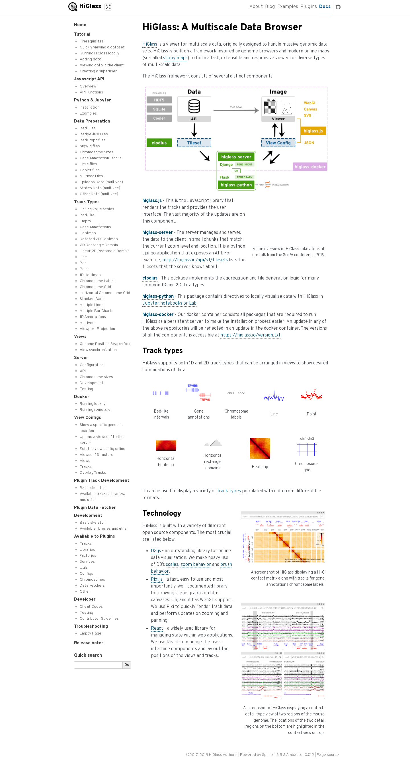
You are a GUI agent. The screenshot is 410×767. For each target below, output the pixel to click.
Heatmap (88, 233)
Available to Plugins (94, 536)
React (157, 628)
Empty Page (90, 633)
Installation (89, 107)
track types (229, 491)
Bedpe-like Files (94, 134)
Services (87, 561)
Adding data (90, 59)
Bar (83, 263)
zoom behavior (196, 565)
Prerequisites (92, 41)
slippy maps (175, 58)
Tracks (86, 466)
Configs (86, 573)
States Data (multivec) (100, 188)
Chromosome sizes (96, 377)
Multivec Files (91, 176)
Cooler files (90, 170)
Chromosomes (92, 579)
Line (83, 257)
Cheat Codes (91, 606)
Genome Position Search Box (105, 344)
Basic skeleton (93, 488)
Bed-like (87, 215)
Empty (85, 221)
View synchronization (98, 350)
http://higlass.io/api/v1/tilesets (195, 260)
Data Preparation (92, 121)
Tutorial (82, 34)
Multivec (87, 323)
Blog (270, 7)
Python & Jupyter (92, 100)
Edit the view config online (102, 448)
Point (84, 269)
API (83, 371)
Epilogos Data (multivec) (101, 182)
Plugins (308, 7)
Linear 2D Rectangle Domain (105, 251)
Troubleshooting (91, 626)
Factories (88, 555)
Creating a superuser (98, 71)
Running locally (92, 403)
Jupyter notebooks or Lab (169, 303)
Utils (84, 567)
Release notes (89, 643)
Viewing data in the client (102, 65)
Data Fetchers (92, 585)
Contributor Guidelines (99, 618)
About (256, 7)
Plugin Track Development (101, 481)
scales (172, 565)
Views (80, 337)
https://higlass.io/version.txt (250, 335)
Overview (88, 86)
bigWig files (90, 146)
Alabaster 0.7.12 (300, 754)
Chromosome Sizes (96, 152)
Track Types (87, 202)
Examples (287, 7)
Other (85, 591)
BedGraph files (93, 140)
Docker (81, 397)
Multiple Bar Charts (96, 311)
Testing (86, 389)
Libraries (87, 549)
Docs (325, 7)
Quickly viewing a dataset (102, 47)
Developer (84, 599)
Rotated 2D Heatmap (99, 239)
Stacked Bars (92, 299)
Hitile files (88, 164)
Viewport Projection (97, 329)
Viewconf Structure (96, 454)
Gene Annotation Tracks (101, 158)
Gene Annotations (95, 227)
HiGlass (149, 44)
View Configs (87, 418)
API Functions (91, 92)
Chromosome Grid (95, 287)
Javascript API (89, 79)
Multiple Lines (91, 305)
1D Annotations (93, 317)
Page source (328, 754)
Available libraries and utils (103, 528)
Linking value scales (97, 209)
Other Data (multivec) (99, 194)
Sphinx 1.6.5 (272, 754)
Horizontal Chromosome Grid (105, 293)
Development (91, 383)
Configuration (92, 365)
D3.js (156, 551)
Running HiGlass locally (99, 53)
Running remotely (95, 409)
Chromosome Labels (98, 281)
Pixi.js (157, 579)
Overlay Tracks (93, 472)
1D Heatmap (90, 275)
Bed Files (88, 128)
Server (81, 358)
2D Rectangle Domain (99, 245)
